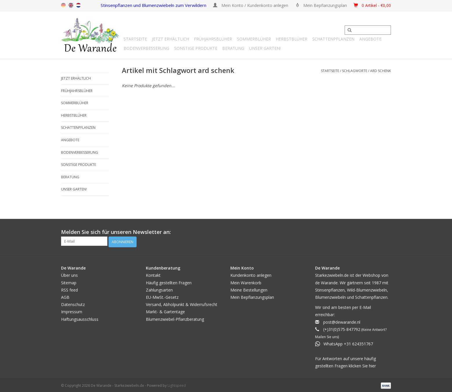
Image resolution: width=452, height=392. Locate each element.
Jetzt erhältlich (170, 39)
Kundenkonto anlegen (250, 274)
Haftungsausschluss (79, 317)
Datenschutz (73, 303)
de (63, 5)
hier (372, 364)
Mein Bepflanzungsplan (252, 296)
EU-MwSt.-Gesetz (162, 296)
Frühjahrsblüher (213, 39)
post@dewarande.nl (341, 320)
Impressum (71, 310)
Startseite (135, 39)
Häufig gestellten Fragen (169, 281)
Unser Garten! (265, 48)
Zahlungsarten (159, 289)
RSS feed (69, 289)
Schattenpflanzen (333, 39)
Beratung (233, 48)
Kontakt (153, 274)
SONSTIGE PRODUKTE (195, 48)
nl (78, 5)
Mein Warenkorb (245, 281)
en (71, 5)
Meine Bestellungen (248, 289)
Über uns (69, 274)
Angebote (370, 39)
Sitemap (68, 281)
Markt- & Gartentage (165, 310)
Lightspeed (177, 384)
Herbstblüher (291, 39)
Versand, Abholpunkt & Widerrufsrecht (181, 303)
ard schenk (380, 70)
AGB (65, 296)
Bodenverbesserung (146, 48)
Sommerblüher (254, 39)
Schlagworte (354, 70)
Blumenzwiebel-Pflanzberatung (175, 317)
